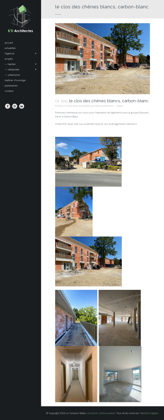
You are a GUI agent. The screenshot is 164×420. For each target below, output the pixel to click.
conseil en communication (101, 413)
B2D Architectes (104, 105)
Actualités (84, 105)
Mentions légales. (149, 413)
